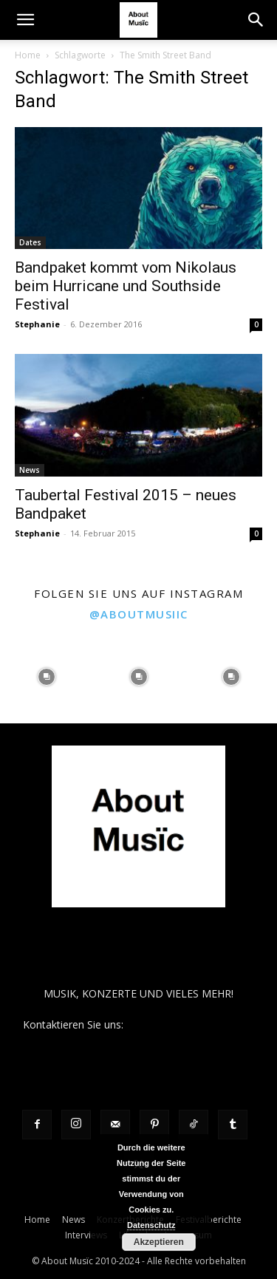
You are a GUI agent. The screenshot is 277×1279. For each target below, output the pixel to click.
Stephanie (37, 324)
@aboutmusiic (138, 614)
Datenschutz (151, 1225)
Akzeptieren (159, 1242)
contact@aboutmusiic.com (190, 1024)
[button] (25, 20)
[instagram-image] (46, 677)
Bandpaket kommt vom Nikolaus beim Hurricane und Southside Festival (125, 286)
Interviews (86, 1235)
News (29, 470)
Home (28, 55)
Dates (30, 242)
